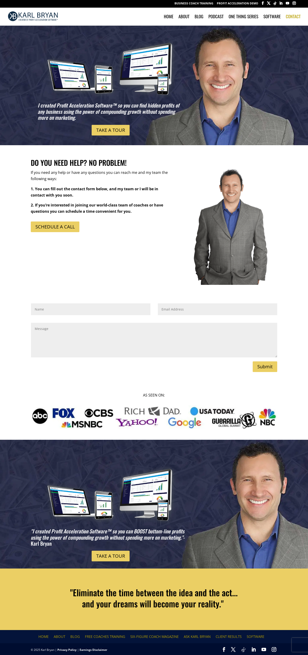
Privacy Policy (67, 650)
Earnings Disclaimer (93, 650)
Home (168, 17)
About (184, 17)
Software (272, 17)
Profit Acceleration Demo (237, 3)
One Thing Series (243, 17)
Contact (293, 17)
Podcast (216, 17)
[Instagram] (294, 5)
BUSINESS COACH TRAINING (193, 3)
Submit (265, 366)
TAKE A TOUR (110, 130)
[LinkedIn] (280, 5)
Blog (199, 17)
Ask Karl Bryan (197, 636)
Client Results (229, 636)
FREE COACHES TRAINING (105, 636)
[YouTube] (287, 5)
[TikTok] (275, 5)
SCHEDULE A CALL (55, 227)
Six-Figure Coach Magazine (154, 636)
